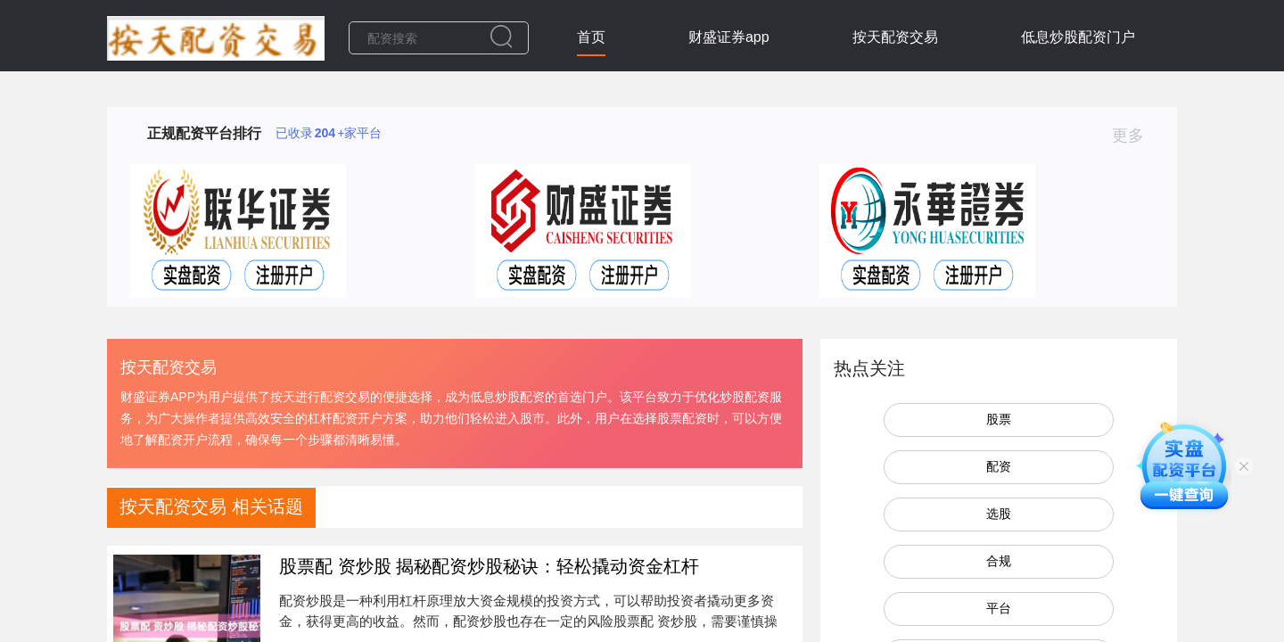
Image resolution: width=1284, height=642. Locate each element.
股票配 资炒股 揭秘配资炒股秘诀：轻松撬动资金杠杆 (489, 566)
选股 (998, 513)
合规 (998, 561)
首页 (591, 37)
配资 (998, 466)
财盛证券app (729, 37)
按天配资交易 (895, 37)
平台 (998, 608)
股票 (998, 419)
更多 (1135, 135)
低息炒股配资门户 (1078, 37)
